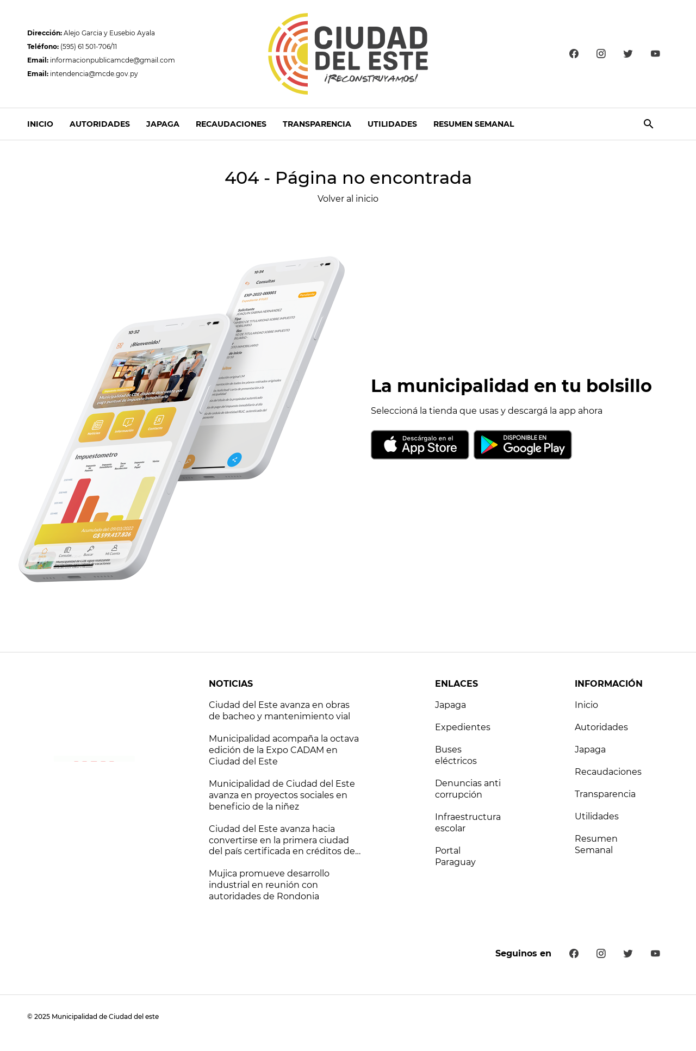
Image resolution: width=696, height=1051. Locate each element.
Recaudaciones (231, 124)
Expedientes (462, 727)
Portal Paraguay (455, 856)
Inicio (40, 124)
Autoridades (100, 124)
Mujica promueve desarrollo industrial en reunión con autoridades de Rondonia (269, 884)
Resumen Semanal (473, 124)
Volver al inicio (348, 199)
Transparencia (317, 124)
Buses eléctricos (456, 755)
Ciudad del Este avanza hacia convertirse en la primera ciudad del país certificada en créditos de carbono (282, 841)
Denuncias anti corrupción (468, 789)
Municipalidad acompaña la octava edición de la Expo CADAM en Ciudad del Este (284, 750)
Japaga (162, 124)
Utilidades (392, 124)
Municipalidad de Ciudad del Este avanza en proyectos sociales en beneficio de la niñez (282, 795)
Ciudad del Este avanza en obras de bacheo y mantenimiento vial (279, 711)
